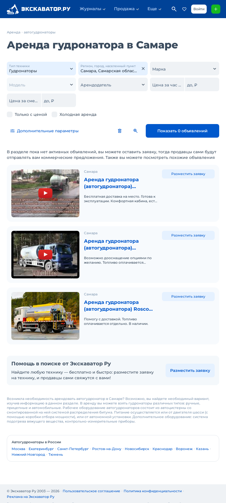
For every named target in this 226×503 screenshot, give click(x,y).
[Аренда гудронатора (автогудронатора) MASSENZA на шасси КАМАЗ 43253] (45, 192)
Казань (202, 441)
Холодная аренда (78, 114)
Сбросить (134, 131)
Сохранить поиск (149, 131)
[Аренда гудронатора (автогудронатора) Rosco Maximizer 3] (45, 310)
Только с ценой (31, 114)
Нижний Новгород (28, 447)
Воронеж (184, 441)
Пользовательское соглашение (91, 483)
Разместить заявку (188, 174)
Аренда (13, 32)
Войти (197, 9)
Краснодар (162, 441)
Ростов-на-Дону (106, 441)
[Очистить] (143, 68)
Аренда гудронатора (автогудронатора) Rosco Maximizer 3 (118, 301)
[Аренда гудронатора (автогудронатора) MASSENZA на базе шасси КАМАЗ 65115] (45, 251)
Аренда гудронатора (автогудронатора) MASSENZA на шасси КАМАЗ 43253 (112, 183)
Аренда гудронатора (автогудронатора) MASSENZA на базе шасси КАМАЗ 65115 (119, 242)
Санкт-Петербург (73, 441)
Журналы (88, 9)
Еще (141, 9)
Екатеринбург (41, 441)
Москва (18, 441)
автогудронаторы (40, 32)
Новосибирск (137, 441)
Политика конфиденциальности (153, 483)
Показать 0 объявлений (189, 130)
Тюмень (55, 447)
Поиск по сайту (173, 9)
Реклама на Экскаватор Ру (30, 489)
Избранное (183, 9)
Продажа (118, 9)
